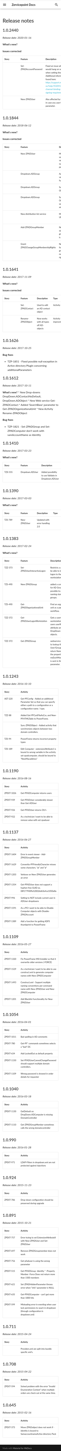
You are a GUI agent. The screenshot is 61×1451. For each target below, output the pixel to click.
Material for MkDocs (22, 1448)
